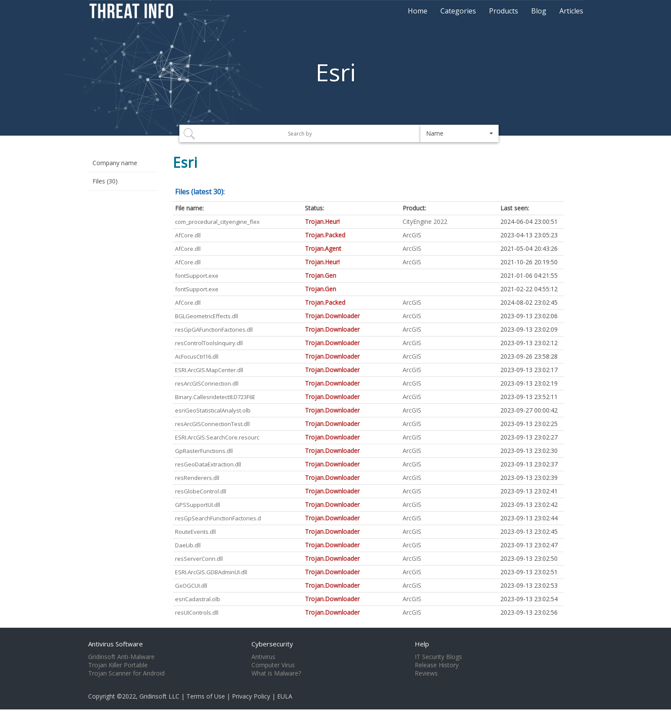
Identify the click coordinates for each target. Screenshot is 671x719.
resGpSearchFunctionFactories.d (218, 518)
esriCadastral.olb (197, 599)
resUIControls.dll (196, 612)
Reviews (426, 673)
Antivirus (263, 657)
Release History (437, 665)
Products (503, 11)
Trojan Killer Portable (118, 665)
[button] (459, 133)
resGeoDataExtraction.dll (208, 464)
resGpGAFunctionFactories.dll (214, 329)
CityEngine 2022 (425, 221)
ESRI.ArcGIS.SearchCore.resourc (217, 437)
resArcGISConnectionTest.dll (212, 424)
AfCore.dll (188, 235)
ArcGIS (412, 235)
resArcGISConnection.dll (206, 383)
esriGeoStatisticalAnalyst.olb (213, 410)
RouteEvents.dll (195, 532)
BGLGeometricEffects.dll (206, 316)
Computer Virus (273, 665)
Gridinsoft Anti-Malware (121, 657)
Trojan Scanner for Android (126, 673)
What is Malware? (276, 673)
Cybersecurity (272, 643)
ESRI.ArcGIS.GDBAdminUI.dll (211, 572)
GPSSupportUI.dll (197, 505)
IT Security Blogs (438, 657)
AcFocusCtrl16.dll (196, 356)
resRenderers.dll (197, 478)
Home (417, 11)
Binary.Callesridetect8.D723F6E (215, 397)
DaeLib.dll (188, 545)
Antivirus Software (115, 643)
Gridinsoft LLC (159, 696)
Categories (458, 11)
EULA (284, 696)
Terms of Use (205, 696)
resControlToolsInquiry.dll (209, 343)
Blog (538, 11)
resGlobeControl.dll (200, 491)
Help (422, 643)
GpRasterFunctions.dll (204, 451)
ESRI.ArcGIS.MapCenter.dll (209, 370)
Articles (571, 11)
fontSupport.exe (196, 276)
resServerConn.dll (199, 559)
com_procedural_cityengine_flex (217, 222)
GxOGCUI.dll (191, 585)
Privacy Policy (251, 696)
